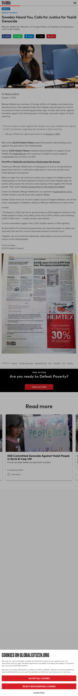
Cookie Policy (39, 692)
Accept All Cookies (39, 678)
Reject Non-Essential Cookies (39, 686)
